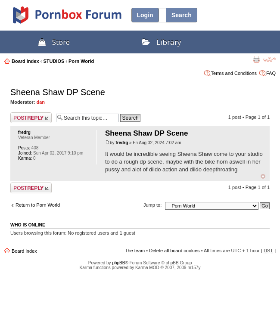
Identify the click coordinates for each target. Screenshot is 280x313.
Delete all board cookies (174, 250)
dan (41, 102)
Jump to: (152, 205)
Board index (25, 61)
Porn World (81, 61)
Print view (256, 59)
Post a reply (31, 117)
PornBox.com (78, 18)
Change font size (269, 59)
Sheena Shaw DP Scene (57, 92)
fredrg (24, 132)
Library (161, 42)
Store (54, 42)
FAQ (271, 73)
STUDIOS (53, 61)
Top (263, 176)
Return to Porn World (38, 205)
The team (135, 250)
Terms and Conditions (234, 73)
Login (145, 15)
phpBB (118, 262)
